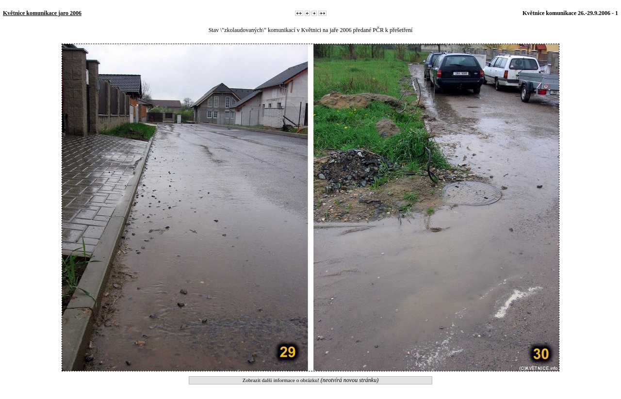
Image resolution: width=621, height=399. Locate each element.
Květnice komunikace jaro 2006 (42, 13)
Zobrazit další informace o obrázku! (310, 380)
